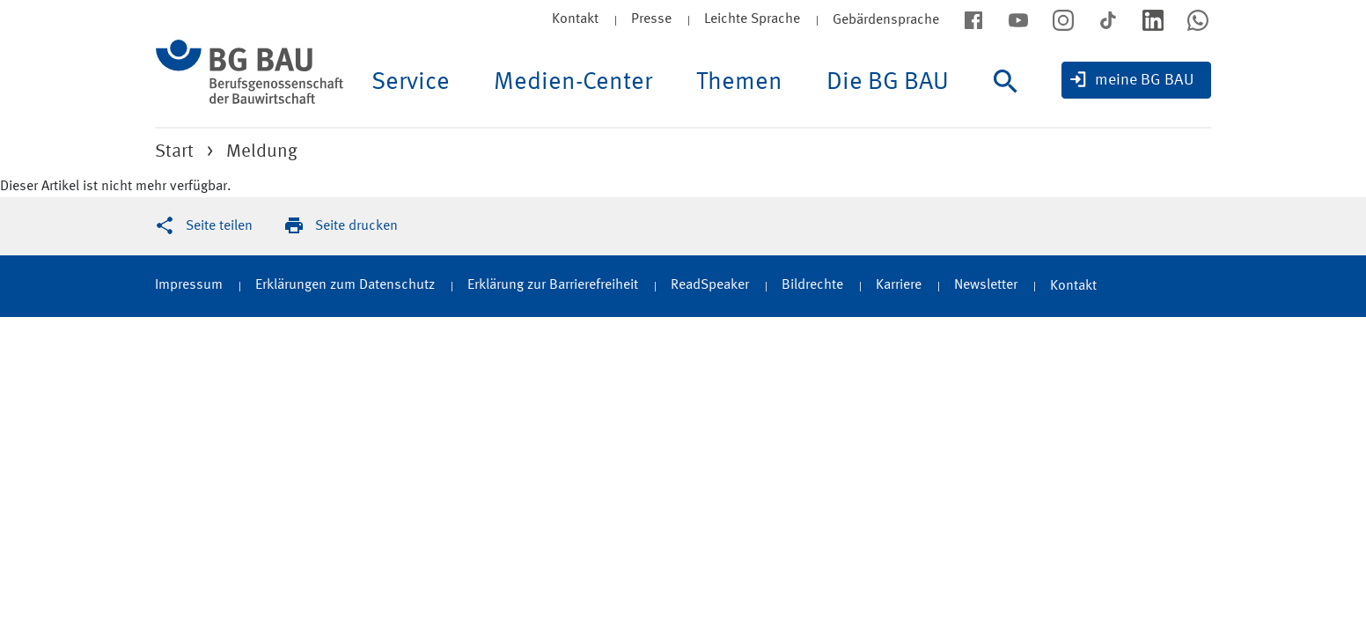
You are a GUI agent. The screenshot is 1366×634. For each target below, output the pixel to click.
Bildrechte (812, 285)
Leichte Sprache (752, 19)
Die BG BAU (887, 82)
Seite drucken (356, 226)
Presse (651, 19)
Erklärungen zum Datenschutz (345, 285)
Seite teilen (219, 226)
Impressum (189, 285)
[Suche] (1010, 98)
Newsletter (985, 285)
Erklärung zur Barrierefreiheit (552, 285)
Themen (739, 82)
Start (174, 152)
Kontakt (575, 19)
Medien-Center (573, 82)
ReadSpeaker (710, 285)
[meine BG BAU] (1136, 80)
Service (410, 82)
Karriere (899, 285)
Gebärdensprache (886, 20)
